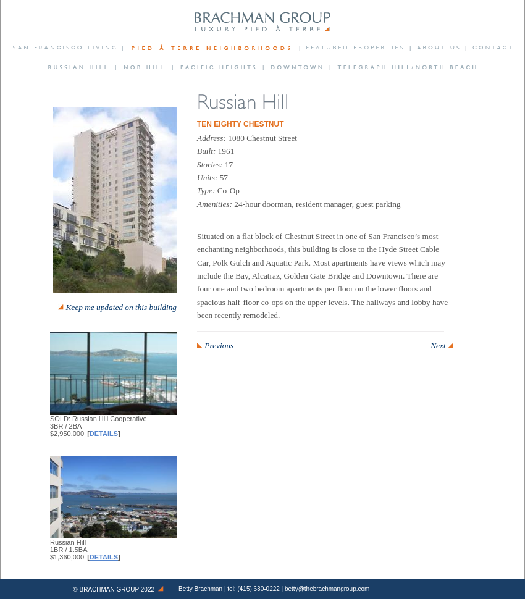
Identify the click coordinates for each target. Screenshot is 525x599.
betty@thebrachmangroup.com (327, 588)
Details (104, 433)
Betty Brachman (200, 588)
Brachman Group (110, 589)
